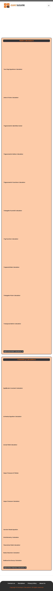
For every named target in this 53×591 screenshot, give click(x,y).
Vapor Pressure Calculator (11, 501)
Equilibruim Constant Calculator (13, 388)
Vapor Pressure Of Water (11, 473)
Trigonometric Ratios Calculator (13, 154)
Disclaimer (21, 583)
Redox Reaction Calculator (11, 553)
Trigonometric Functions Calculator (14, 182)
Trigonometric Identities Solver (13, 126)
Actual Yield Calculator (10, 445)
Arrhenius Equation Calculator (12, 416)
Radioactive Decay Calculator (12, 560)
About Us (42, 583)
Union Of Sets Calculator (11, 97)
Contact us (11, 583)
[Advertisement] (26, 20)
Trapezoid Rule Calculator (11, 267)
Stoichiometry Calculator (11, 537)
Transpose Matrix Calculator (12, 324)
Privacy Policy (32, 583)
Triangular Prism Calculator (12, 295)
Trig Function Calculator (11, 239)
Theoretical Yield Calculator (11, 545)
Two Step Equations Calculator (13, 69)
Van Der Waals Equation (10, 529)
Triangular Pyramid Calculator (13, 210)
